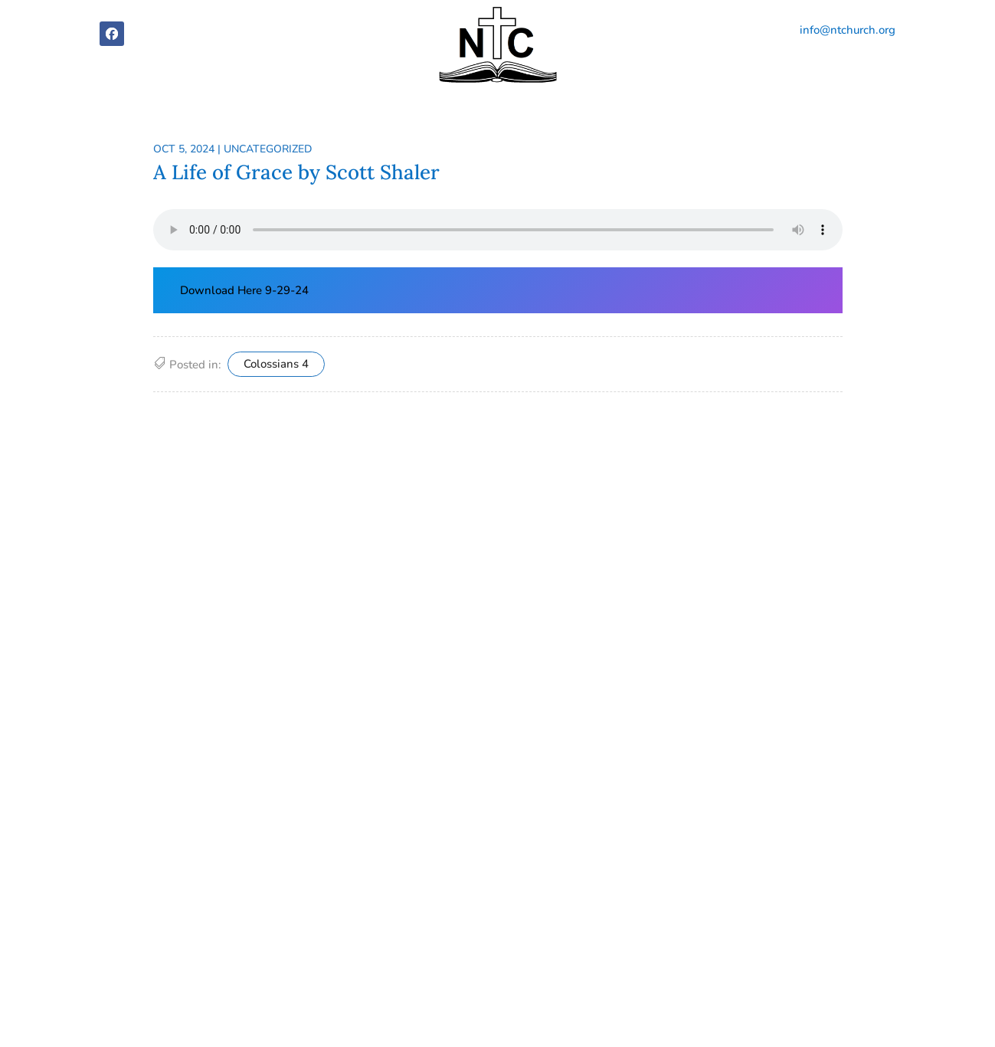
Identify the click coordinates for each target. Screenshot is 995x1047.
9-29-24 (287, 290)
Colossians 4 (276, 363)
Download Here (222, 290)
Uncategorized (268, 149)
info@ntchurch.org (847, 30)
